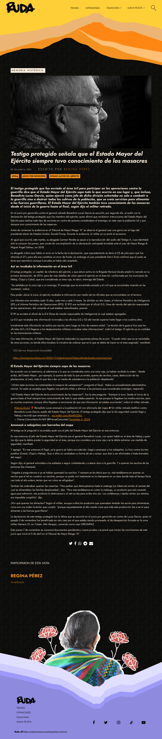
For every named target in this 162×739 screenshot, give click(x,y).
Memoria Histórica (27, 70)
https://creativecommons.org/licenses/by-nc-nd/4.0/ (41, 731)
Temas (20, 707)
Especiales (114, 8)
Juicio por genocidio (34, 176)
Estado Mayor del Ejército (64, 176)
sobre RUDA (136, 8)
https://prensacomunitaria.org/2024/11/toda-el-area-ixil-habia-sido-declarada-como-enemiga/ (62, 358)
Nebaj (15, 176)
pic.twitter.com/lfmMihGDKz (67, 415)
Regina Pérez (77, 169)
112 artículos (17, 582)
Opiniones (23, 712)
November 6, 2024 (79, 419)
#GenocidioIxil (22, 408)
